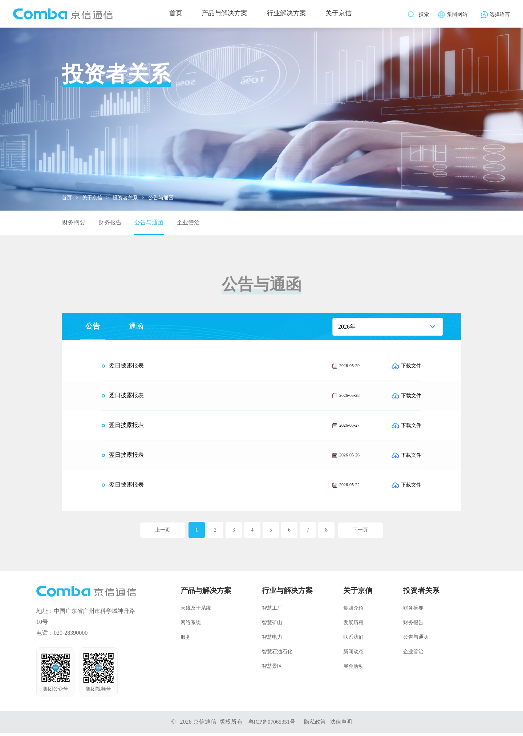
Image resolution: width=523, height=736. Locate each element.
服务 (186, 640)
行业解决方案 (288, 14)
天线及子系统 (196, 611)
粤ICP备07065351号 (270, 724)
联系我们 (353, 640)
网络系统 (191, 625)
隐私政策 (315, 724)
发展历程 (353, 625)
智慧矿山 (272, 625)
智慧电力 (272, 640)
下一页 (361, 533)
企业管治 (185, 224)
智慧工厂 (272, 611)
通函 (136, 329)
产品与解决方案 (224, 14)
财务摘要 (73, 224)
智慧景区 (272, 669)
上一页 (161, 533)
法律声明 (343, 724)
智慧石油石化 (277, 654)
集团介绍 (353, 611)
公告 (92, 329)
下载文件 (406, 368)
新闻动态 (353, 654)
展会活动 (353, 669)
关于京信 (343, 14)
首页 (173, 14)
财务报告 (109, 224)
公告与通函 (147, 224)
